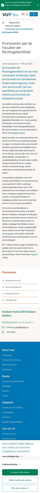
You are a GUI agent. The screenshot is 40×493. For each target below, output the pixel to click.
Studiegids (6, 386)
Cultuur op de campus (11, 360)
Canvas (5, 396)
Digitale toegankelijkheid (12, 422)
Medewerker (14, 23)
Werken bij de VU (9, 438)
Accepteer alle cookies (20, 472)
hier (33, 254)
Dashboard (6, 369)
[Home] (3, 23)
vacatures (9, 233)
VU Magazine (7, 412)
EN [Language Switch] (23, 14)
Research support (12, 26)
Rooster (5, 391)
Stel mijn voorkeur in (20, 488)
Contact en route (9, 434)
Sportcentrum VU (9, 365)
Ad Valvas (6, 417)
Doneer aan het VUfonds (12, 407)
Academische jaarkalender (13, 381)
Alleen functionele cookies (20, 480)
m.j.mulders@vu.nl (20, 327)
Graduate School (18, 133)
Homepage (6, 355)
